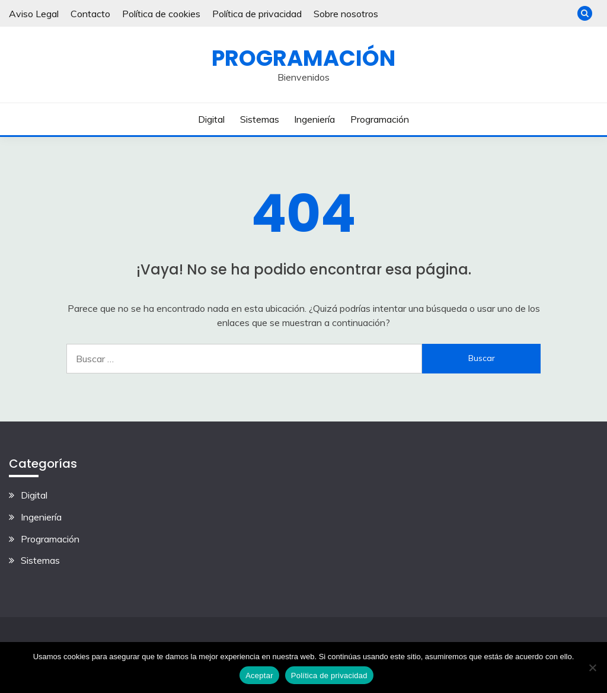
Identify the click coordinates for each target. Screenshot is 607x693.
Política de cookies (161, 14)
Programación (303, 58)
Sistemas (259, 119)
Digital (211, 119)
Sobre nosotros (346, 14)
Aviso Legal (34, 14)
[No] (592, 667)
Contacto (90, 14)
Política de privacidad (257, 14)
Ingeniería (314, 119)
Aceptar (259, 675)
